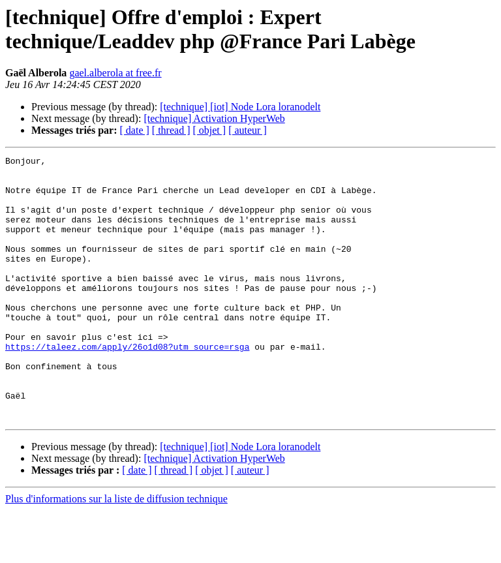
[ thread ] (171, 130)
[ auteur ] (247, 130)
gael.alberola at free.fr (115, 72)
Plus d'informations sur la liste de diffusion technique (116, 551)
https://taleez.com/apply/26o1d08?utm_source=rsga (127, 385)
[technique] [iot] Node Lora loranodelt (240, 106)
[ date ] (134, 130)
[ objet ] (209, 130)
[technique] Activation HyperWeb (214, 118)
